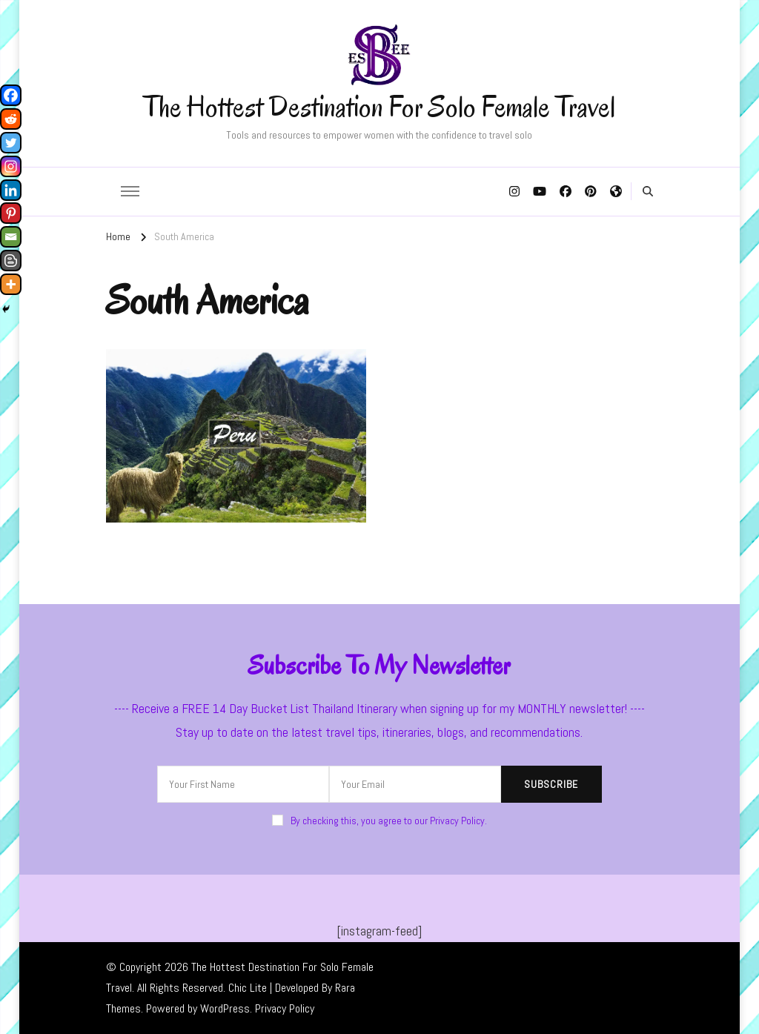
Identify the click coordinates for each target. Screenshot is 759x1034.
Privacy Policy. (458, 820)
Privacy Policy (284, 1008)
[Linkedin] (10, 190)
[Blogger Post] (10, 260)
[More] (10, 284)
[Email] (10, 237)
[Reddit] (10, 119)
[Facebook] (10, 95)
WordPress (225, 1008)
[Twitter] (10, 142)
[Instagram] (10, 166)
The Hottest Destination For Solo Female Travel (379, 106)
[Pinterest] (10, 213)
